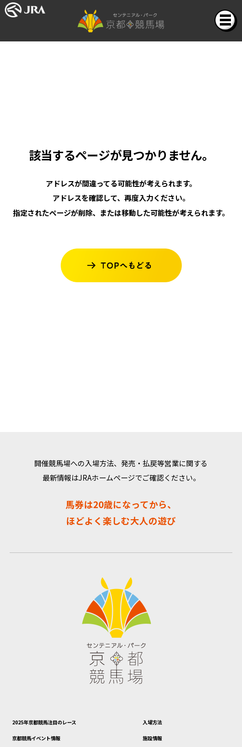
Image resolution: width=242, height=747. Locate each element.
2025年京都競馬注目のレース (73, 724)
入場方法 (161, 724)
